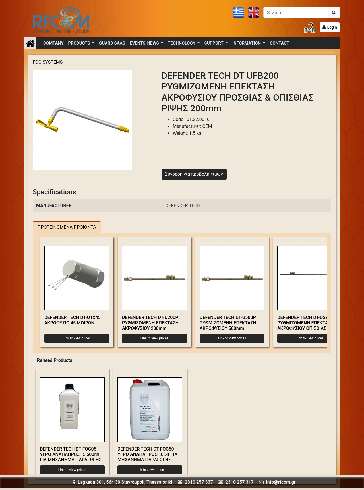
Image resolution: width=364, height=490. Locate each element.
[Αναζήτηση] (295, 12)
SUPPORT (214, 43)
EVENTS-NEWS (145, 43)
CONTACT (279, 43)
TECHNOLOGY (182, 43)
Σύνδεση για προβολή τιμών (194, 174)
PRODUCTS (79, 43)
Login (332, 27)
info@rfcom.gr (281, 482)
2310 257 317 (240, 482)
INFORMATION (247, 43)
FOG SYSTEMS (48, 62)
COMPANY (53, 43)
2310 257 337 (199, 482)
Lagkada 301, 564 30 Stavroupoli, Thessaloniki (122, 482)
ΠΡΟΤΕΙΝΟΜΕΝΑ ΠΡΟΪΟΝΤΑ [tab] (67, 227)
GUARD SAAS (112, 43)
